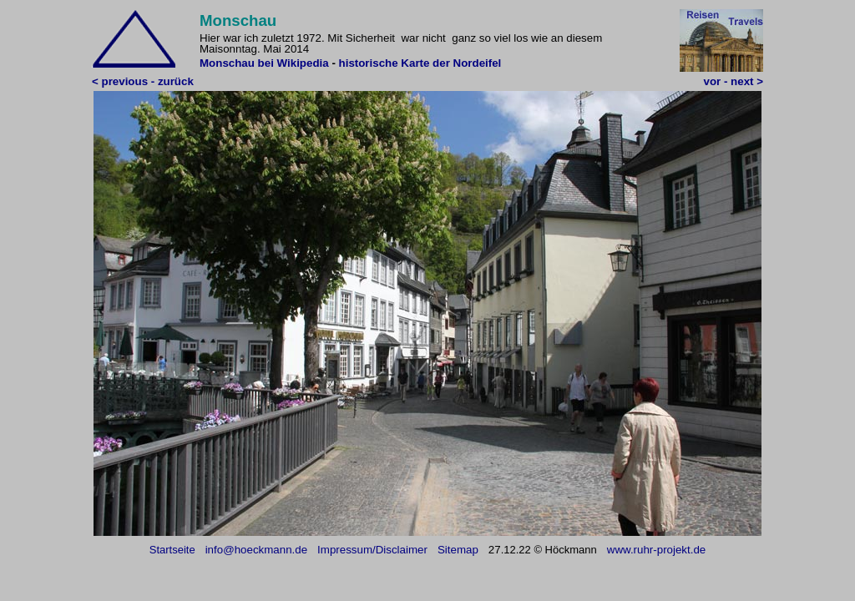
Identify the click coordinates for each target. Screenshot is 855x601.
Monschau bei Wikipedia (265, 63)
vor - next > (733, 81)
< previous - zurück (143, 81)
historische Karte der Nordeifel (420, 63)
